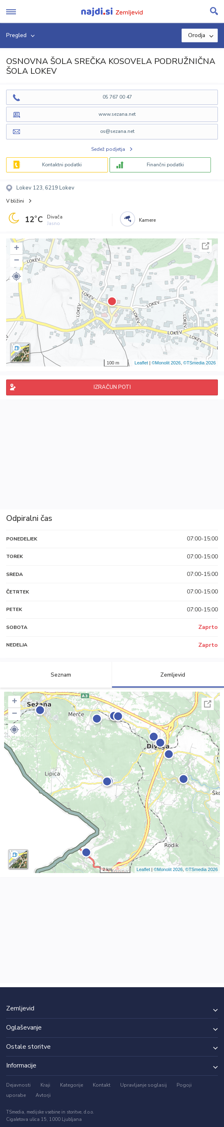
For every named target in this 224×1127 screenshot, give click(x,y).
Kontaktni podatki (62, 164)
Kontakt (101, 1085)
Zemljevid (168, 675)
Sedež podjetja (108, 149)
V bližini (15, 201)
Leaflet (141, 362)
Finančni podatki (165, 164)
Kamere (147, 220)
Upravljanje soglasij (143, 1085)
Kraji (45, 1085)
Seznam (56, 675)
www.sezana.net (117, 114)
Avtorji (43, 1095)
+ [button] (16, 249)
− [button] (16, 261)
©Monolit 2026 (166, 362)
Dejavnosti (18, 1085)
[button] (16, 276)
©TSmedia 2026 (199, 362)
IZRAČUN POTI (112, 387)
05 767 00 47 (117, 97)
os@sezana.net (117, 131)
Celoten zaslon (205, 246)
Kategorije (71, 1085)
